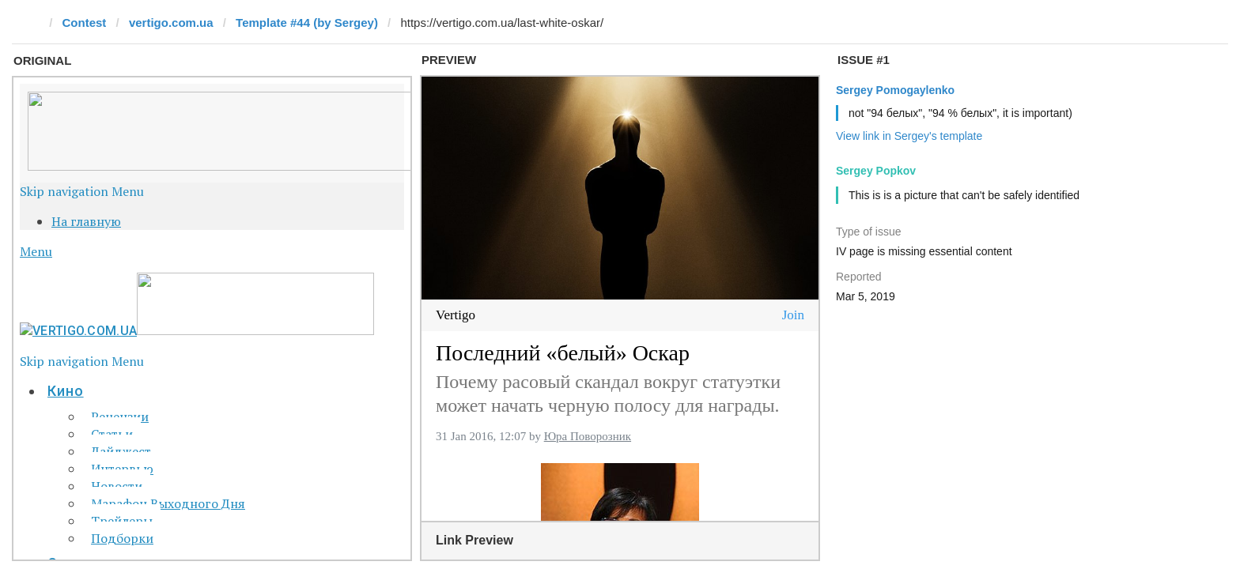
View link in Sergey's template (909, 136)
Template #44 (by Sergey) (307, 22)
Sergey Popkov (876, 170)
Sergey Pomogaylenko (895, 90)
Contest (84, 22)
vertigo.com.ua (171, 22)
